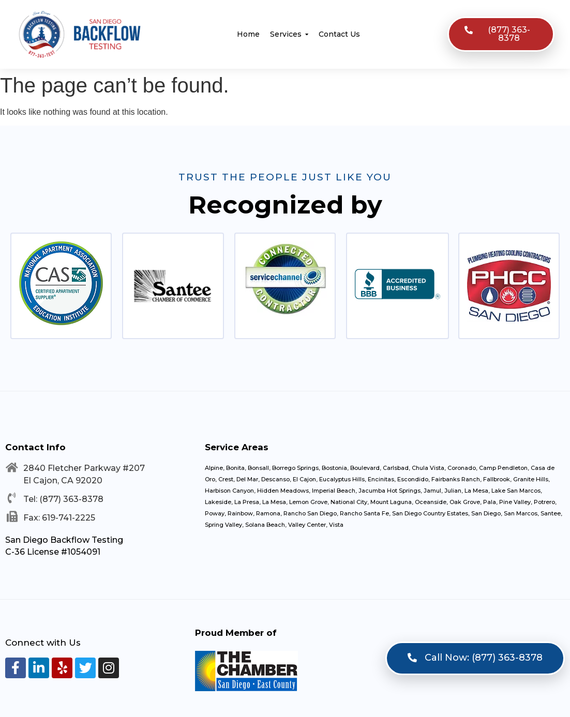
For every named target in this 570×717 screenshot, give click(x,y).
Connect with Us (43, 642)
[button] (500, 34)
